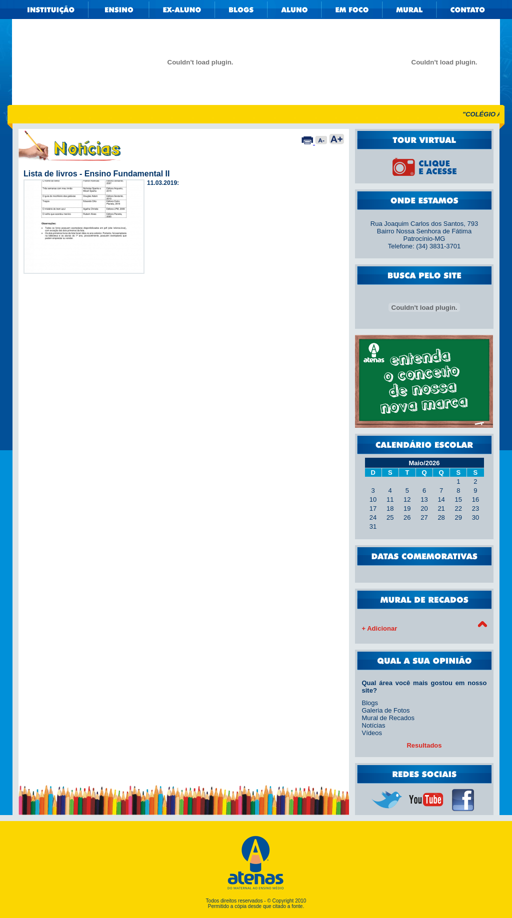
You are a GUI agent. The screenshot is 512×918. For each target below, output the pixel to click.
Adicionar (382, 628)
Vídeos (372, 733)
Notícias (374, 725)
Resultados (424, 745)
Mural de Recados (388, 718)
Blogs (370, 703)
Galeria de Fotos (386, 710)
